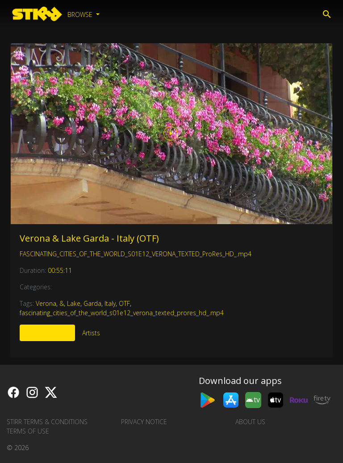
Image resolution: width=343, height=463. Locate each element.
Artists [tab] (91, 333)
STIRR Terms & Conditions (47, 421)
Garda (92, 303)
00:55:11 (60, 270)
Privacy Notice (144, 421)
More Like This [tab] (47, 333)
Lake (73, 303)
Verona (46, 303)
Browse (80, 14)
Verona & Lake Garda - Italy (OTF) (89, 238)
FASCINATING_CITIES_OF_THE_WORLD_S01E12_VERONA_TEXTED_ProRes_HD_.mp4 (135, 254)
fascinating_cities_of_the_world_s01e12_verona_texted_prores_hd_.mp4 (122, 313)
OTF (124, 303)
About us (250, 421)
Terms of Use (28, 431)
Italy (110, 303)
